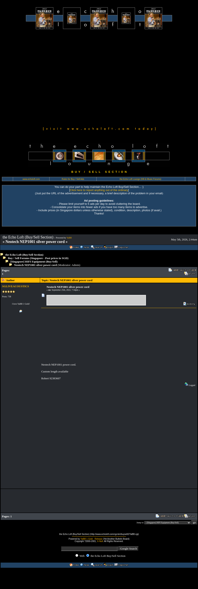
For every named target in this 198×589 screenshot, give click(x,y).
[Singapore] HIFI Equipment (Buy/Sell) (34, 261)
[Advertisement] (44, 77)
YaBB (69, 238)
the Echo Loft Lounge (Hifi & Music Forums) (140, 179)
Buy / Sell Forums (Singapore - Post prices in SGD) (38, 258)
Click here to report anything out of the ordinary (99, 190)
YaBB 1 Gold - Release (92, 539)
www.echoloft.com (31, 179)
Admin (75, 265)
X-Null (100, 541)
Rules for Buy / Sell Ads (73, 179)
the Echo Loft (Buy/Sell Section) (24, 254)
